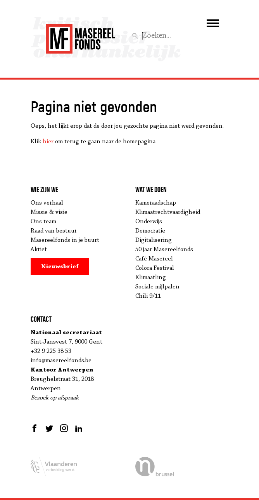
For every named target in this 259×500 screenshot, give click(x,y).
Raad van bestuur (54, 231)
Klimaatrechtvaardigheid (167, 212)
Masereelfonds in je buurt (65, 240)
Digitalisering (153, 240)
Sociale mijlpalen (157, 287)
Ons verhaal (47, 203)
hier (48, 142)
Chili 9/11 (148, 296)
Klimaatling (150, 277)
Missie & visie (49, 212)
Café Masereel (154, 259)
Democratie (150, 231)
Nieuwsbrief (60, 267)
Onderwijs (148, 222)
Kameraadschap (155, 203)
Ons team (43, 222)
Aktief (39, 250)
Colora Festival (154, 268)
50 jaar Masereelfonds (164, 250)
